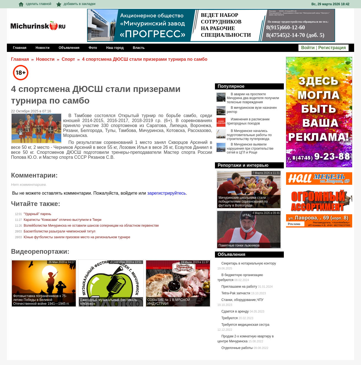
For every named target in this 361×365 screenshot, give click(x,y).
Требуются (229, 318)
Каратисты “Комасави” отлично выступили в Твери (62, 220)
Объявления (231, 254)
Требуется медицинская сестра (245, 325)
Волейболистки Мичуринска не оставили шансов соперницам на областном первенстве (91, 226)
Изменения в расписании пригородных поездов (248, 121)
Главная (20, 59)
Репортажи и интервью (243, 165)
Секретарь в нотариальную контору (248, 263)
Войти (308, 47)
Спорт (68, 59)
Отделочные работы (237, 348)
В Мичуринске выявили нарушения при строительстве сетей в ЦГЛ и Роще (250, 148)
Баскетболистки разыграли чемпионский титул (59, 231)
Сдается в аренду (235, 311)
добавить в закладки (75, 4)
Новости (45, 59)
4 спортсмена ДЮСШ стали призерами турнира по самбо (145, 59)
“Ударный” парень (37, 214)
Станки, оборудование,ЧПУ (242, 300)
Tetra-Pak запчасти (235, 293)
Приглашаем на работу (239, 287)
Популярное (231, 86)
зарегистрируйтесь (166, 193)
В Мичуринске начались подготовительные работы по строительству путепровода (249, 135)
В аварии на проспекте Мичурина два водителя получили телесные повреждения (253, 98)
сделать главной (34, 4)
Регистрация (332, 47)
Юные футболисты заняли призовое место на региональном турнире (77, 237)
